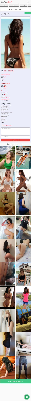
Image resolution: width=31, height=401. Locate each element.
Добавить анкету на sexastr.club (15, 381)
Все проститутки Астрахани (15, 9)
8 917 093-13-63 (9, 71)
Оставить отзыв (15, 140)
